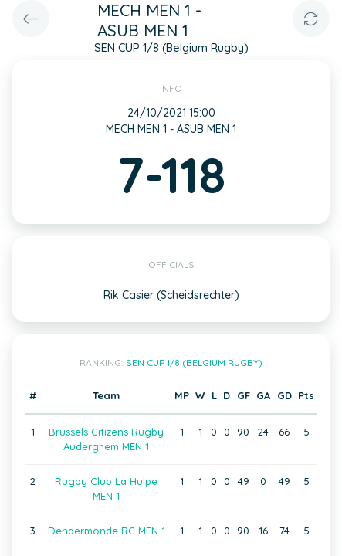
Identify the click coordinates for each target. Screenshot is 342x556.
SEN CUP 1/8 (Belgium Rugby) (194, 362)
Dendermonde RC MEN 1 (106, 530)
